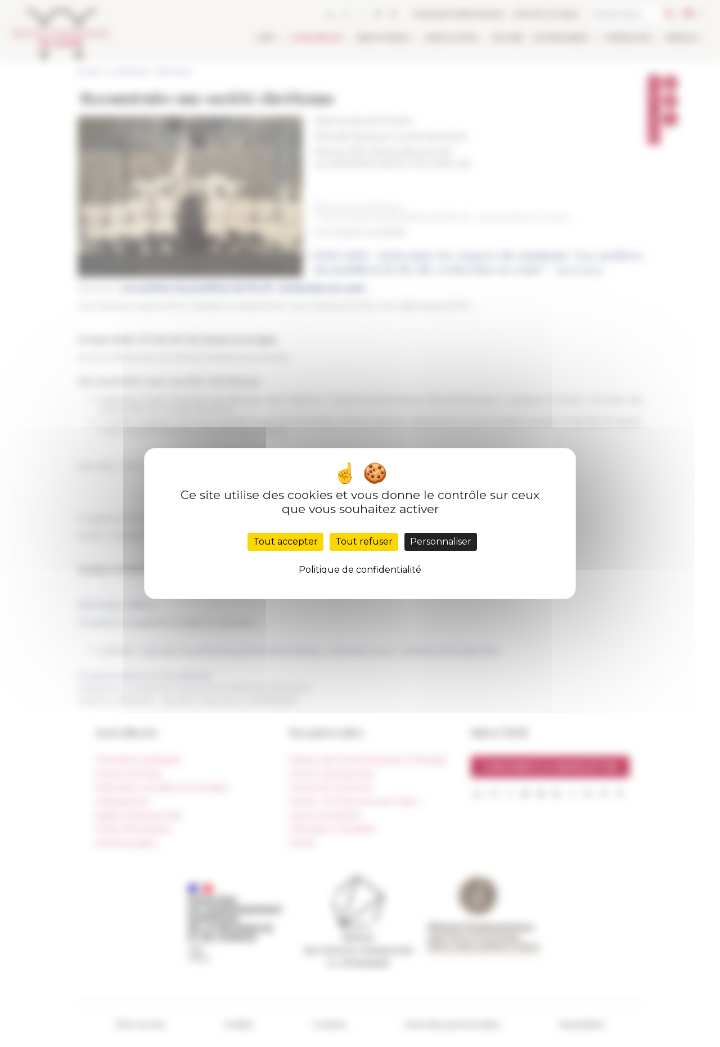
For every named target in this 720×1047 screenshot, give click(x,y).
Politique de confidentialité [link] (360, 569)
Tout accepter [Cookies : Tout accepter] (285, 541)
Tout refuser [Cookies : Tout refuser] (364, 541)
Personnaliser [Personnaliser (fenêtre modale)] (440, 541)
